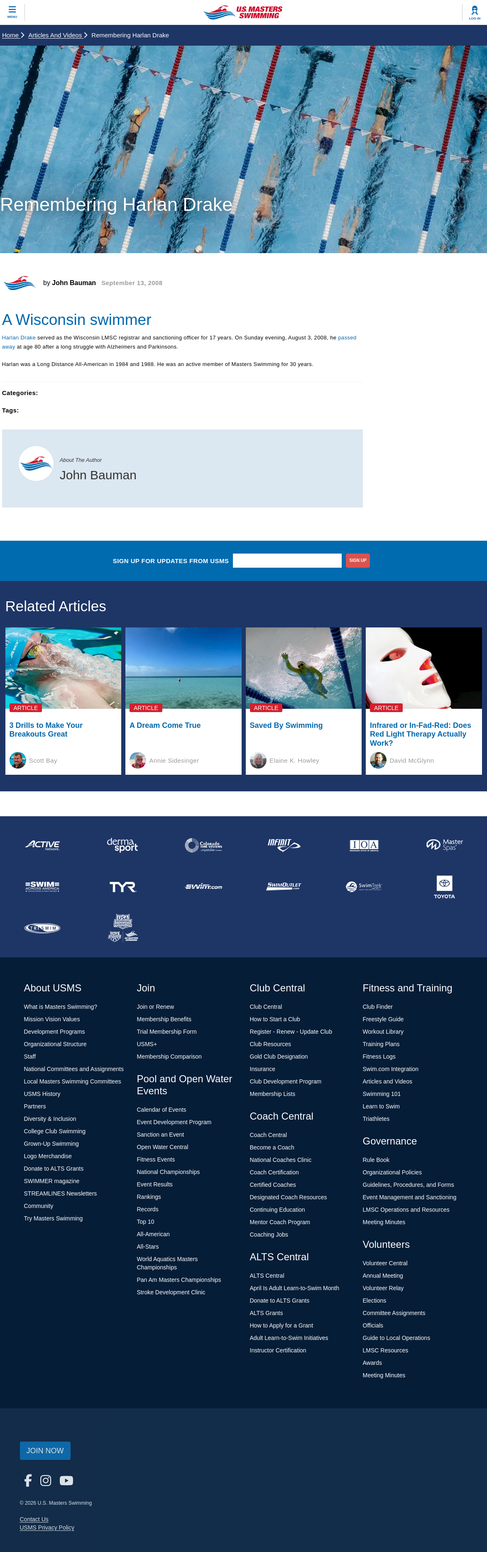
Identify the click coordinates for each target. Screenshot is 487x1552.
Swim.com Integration (391, 1069)
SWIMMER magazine (52, 1181)
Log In (475, 18)
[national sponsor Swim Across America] (42, 886)
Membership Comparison (169, 1056)
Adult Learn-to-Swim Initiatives (289, 1338)
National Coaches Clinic (281, 1160)
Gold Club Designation (279, 1056)
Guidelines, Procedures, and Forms (408, 1184)
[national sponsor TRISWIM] (42, 928)
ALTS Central (267, 1275)
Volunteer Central (385, 1263)
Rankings (149, 1196)
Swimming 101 (382, 1094)
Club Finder (378, 1006)
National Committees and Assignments (74, 1069)
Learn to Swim (381, 1106)
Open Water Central (162, 1147)
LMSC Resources (386, 1350)
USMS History (42, 1094)
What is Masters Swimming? (61, 1006)
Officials (373, 1325)
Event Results (155, 1184)
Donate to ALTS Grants (54, 1168)
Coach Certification (274, 1172)
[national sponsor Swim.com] (203, 886)
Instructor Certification (278, 1350)
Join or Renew (155, 1006)
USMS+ (147, 1044)
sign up (358, 560)
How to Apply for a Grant (281, 1325)
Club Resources (270, 1044)
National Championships (168, 1172)
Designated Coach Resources (288, 1197)
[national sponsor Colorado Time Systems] (203, 845)
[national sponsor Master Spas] (444, 845)
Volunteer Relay (383, 1288)
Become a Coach (272, 1147)
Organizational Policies (392, 1172)
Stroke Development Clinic (171, 1292)
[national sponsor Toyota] (444, 886)
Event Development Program (174, 1122)
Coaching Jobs (269, 1234)
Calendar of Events (161, 1109)
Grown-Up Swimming (51, 1143)
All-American (153, 1234)
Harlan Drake (19, 337)
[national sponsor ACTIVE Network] (42, 845)
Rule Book (376, 1160)
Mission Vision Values (52, 1019)
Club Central (266, 1006)
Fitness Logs (379, 1056)
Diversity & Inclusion (50, 1118)
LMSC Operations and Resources (406, 1209)
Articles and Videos (57, 35)
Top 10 (145, 1221)
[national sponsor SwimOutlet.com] (283, 886)
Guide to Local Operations (397, 1338)
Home (13, 35)
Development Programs (54, 1031)
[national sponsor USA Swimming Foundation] (123, 928)
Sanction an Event (160, 1134)
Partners (35, 1106)
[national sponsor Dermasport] (123, 845)
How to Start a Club (275, 1019)
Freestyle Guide (383, 1019)
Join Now (45, 1451)
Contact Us (34, 1519)
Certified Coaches (273, 1184)
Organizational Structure (55, 1044)
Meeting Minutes (384, 1222)
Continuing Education (277, 1209)
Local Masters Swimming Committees (72, 1081)
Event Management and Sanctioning (410, 1197)
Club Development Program (286, 1081)
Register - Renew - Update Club (291, 1031)
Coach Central (268, 1135)
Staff (30, 1056)
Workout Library (383, 1031)
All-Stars (148, 1246)
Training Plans (381, 1044)
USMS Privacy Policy (47, 1527)
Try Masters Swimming (53, 1218)
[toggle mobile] (12, 12)
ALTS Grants (266, 1313)
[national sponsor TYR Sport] (123, 886)
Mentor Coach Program (280, 1222)
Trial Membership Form (167, 1031)
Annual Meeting (383, 1275)
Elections (375, 1300)
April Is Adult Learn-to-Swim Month (295, 1288)
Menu (12, 17)
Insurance (262, 1069)
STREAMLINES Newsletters (60, 1193)
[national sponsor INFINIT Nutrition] (283, 845)
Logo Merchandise (48, 1156)
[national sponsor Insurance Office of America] (364, 845)
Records (148, 1209)
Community (39, 1206)
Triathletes (376, 1118)
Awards (372, 1362)
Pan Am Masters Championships (179, 1279)
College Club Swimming (55, 1131)
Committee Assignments (394, 1313)
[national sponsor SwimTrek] (364, 886)
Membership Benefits (164, 1019)
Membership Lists (273, 1094)
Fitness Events (156, 1159)
